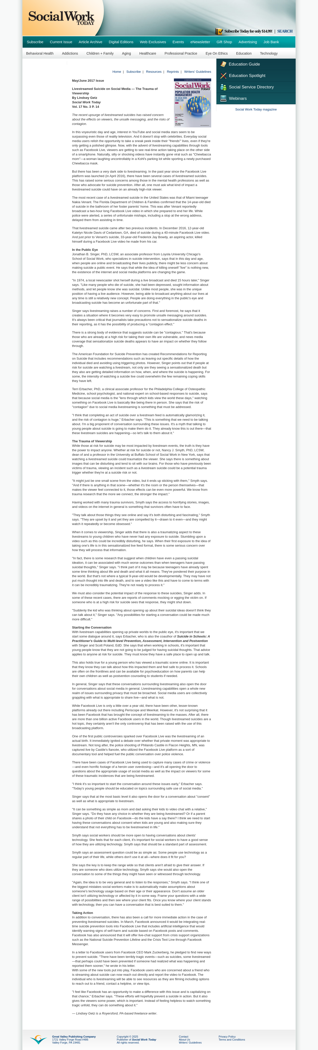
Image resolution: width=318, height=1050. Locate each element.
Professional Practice (180, 53)
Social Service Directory (246, 86)
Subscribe (35, 42)
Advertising (247, 42)
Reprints (173, 72)
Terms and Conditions (232, 1039)
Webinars (233, 98)
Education (243, 53)
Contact (183, 1036)
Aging (126, 53)
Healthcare (147, 53)
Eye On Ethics (217, 53)
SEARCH (284, 31)
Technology (269, 53)
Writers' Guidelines (197, 72)
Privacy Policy (227, 1036)
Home (117, 72)
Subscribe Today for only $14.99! (243, 31)
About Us (184, 1039)
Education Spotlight (242, 75)
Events (178, 42)
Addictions (70, 53)
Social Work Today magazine (256, 109)
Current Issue (61, 42)
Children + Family (100, 53)
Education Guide (239, 64)
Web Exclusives (153, 42)
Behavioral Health (40, 53)
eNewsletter (200, 42)
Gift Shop (224, 42)
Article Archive (90, 42)
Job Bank (271, 42)
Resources (153, 72)
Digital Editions (121, 42)
